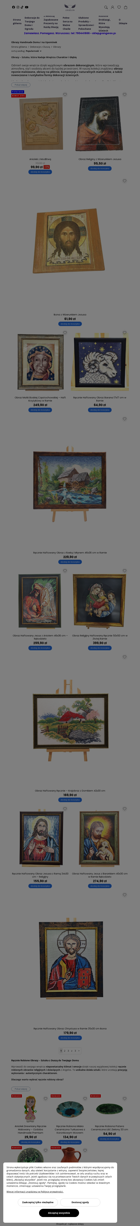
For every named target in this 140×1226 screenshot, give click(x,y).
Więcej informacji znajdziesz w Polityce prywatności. (35, 1191)
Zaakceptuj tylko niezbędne (37, 1202)
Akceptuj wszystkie (59, 1212)
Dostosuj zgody (80, 1202)
